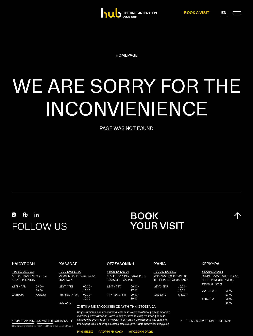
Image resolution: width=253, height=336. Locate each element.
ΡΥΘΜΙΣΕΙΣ (85, 331)
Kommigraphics (23, 321)
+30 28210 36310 (165, 272)
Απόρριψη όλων (111, 331)
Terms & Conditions (200, 321)
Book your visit (157, 221)
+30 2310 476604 (118, 272)
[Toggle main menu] (237, 12)
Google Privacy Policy (70, 326)
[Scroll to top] (237, 215)
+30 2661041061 (212, 272)
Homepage (127, 55)
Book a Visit (196, 13)
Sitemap (225, 321)
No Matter (45, 321)
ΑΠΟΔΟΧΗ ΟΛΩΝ (141, 331)
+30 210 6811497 (70, 272)
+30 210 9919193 (23, 272)
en (223, 13)
